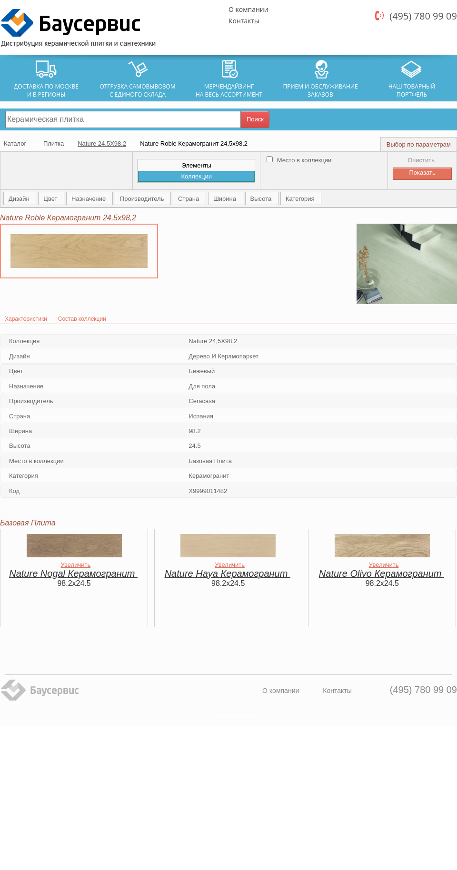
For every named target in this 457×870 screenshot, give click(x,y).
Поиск (255, 119)
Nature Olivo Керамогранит (381, 573)
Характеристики (26, 319)
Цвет (51, 198)
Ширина (225, 198)
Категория (301, 198)
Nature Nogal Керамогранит (73, 573)
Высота (261, 198)
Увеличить (76, 564)
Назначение (89, 198)
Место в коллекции (299, 160)
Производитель (143, 198)
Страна (189, 198)
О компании (248, 9)
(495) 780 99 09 (423, 16)
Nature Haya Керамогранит (227, 573)
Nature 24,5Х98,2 (102, 143)
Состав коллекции (82, 319)
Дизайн (20, 198)
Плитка (53, 143)
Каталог (16, 143)
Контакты (243, 20)
